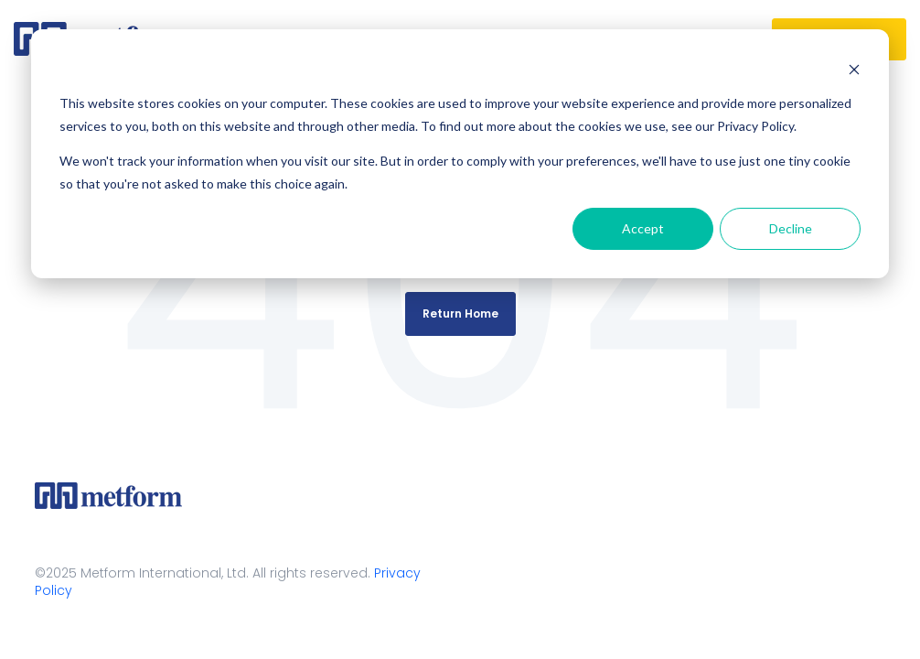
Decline (790, 228)
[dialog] (460, 153)
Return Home (460, 313)
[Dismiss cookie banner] (854, 69)
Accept (643, 228)
